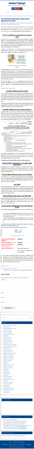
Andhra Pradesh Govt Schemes (9, 325)
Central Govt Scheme (20, 22)
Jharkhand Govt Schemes (8, 347)
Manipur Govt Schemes (8, 356)
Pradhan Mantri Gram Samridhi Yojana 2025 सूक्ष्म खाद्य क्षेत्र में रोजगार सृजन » (18, 270)
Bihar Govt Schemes (7, 331)
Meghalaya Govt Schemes (8, 357)
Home (10, 442)
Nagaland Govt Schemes (8, 359)
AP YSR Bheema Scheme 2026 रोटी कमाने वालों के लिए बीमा (14, 426)
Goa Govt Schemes (7, 338)
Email (2, 297)
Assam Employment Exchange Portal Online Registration (14, 422)
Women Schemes (6, 392)
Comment (3, 279)
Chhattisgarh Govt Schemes (8, 334)
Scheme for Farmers (7, 373)
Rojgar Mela (5, 369)
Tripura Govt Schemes (7, 383)
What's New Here (16, 24)
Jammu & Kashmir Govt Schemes (10, 345)
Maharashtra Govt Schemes (8, 354)
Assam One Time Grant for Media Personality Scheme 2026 (15, 421)
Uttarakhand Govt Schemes (8, 388)
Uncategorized (6, 385)
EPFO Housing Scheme (10, 88)
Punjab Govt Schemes (7, 366)
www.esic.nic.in (14, 81)
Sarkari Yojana (9, 24)
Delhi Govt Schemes (7, 337)
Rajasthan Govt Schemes (8, 367)
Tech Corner (5, 380)
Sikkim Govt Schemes (7, 376)
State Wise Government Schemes (19, 442)
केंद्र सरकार (3, 39)
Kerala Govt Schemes (7, 351)
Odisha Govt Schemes (7, 360)
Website (2, 302)
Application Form (6, 326)
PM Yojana (5, 363)
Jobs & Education (6, 348)
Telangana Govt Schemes (8, 382)
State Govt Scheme (7, 377)
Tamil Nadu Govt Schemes (8, 379)
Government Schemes (29, 22)
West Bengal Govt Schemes (8, 389)
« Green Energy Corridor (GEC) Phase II (9, 268)
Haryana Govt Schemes (8, 343)
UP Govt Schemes (6, 386)
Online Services (4, 24)
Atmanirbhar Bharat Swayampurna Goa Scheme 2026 (13, 423)
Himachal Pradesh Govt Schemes (9, 344)
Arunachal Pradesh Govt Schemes (10, 328)
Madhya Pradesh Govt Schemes (9, 353)
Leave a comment (6, 265)
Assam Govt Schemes (7, 329)
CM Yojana (5, 335)
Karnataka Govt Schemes (8, 350)
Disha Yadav (12, 22)
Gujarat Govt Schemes (7, 341)
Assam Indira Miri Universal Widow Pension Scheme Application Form (17, 425)
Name (2, 292)
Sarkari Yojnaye (17, 3)
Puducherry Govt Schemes (8, 364)
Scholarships (5, 375)
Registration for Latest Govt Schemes (9, 444)
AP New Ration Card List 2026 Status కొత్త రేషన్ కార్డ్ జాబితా (15, 428)
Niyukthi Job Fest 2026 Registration (10, 419)
